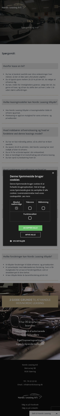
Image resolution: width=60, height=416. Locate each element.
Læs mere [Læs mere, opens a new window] (26, 196)
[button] (17, 241)
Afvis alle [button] (30, 235)
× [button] (53, 173)
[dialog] (30, 208)
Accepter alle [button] (30, 228)
